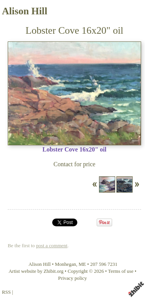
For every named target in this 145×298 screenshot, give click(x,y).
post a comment (51, 245)
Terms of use (120, 271)
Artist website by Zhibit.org (36, 271)
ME (82, 264)
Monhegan (65, 264)
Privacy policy (72, 278)
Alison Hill (24, 11)
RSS (6, 292)
